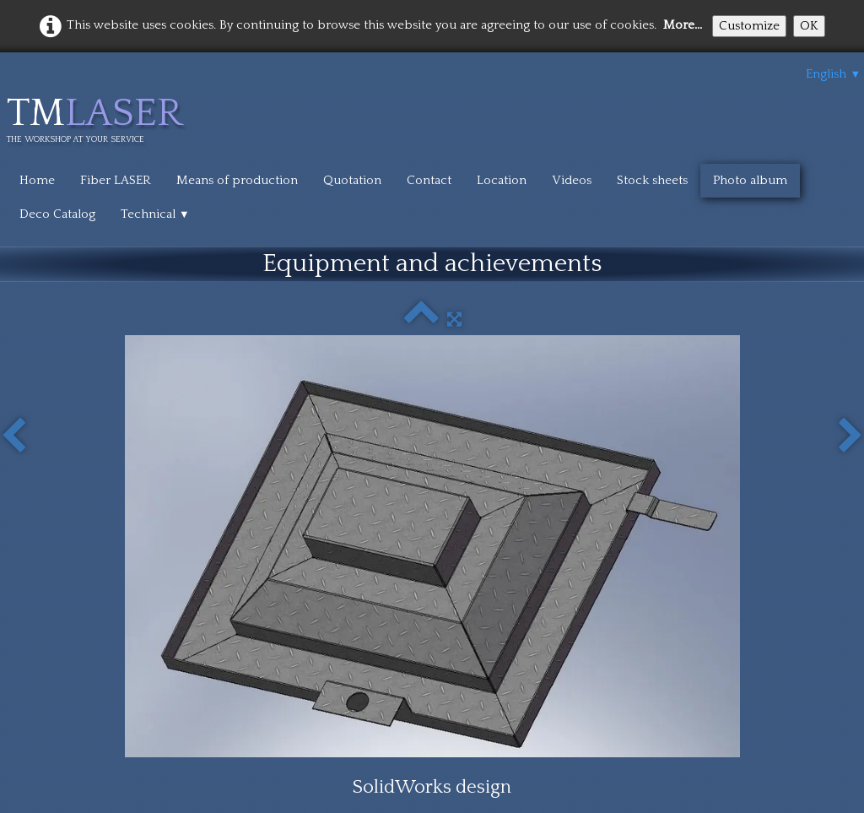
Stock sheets (652, 180)
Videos (571, 180)
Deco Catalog (57, 214)
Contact (429, 180)
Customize (749, 26)
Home (37, 180)
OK (809, 26)
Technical (155, 214)
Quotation (352, 180)
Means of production (237, 180)
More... (682, 25)
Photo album (750, 180)
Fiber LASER (115, 180)
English (833, 74)
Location (501, 180)
